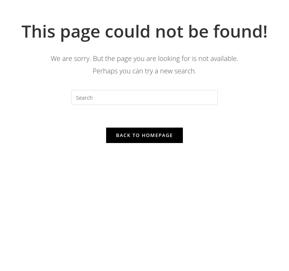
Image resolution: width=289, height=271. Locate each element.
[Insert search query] (144, 97)
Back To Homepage (144, 135)
